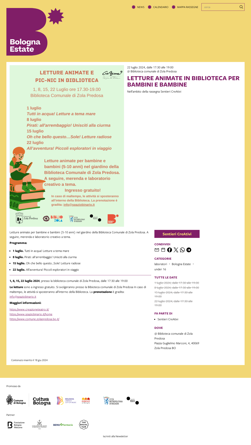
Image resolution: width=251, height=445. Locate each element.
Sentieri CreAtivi (177, 233)
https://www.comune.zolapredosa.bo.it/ (34, 319)
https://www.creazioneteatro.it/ (29, 309)
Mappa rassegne (187, 7)
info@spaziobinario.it (23, 296)
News (140, 7)
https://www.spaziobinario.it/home (31, 314)
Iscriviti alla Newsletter (115, 436)
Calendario (160, 7)
